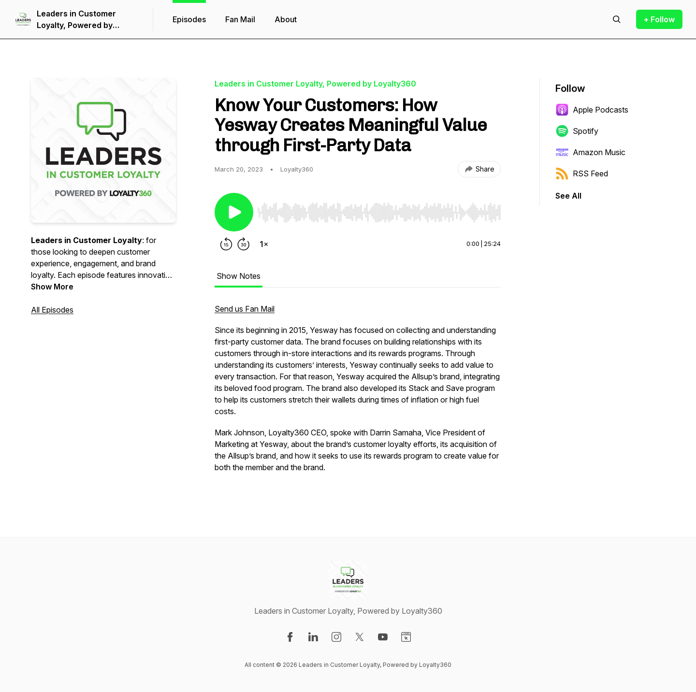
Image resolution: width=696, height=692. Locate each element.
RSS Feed (581, 173)
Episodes (189, 19)
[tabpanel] (358, 393)
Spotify (576, 131)
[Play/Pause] (234, 212)
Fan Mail (240, 19)
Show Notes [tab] (239, 276)
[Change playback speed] (264, 244)
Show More (52, 286)
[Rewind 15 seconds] (226, 244)
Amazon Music (590, 152)
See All (568, 196)
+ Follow (659, 19)
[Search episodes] (617, 19)
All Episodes (52, 310)
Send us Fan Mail (245, 309)
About (286, 19)
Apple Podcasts (591, 109)
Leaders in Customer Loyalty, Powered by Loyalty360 (76, 20)
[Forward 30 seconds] (243, 244)
